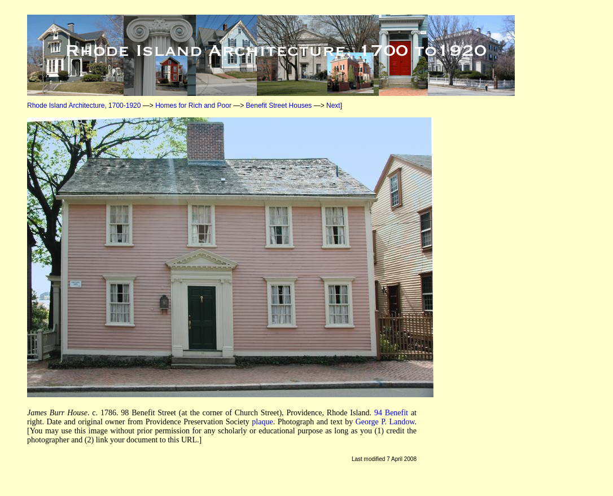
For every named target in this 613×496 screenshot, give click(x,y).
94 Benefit (391, 413)
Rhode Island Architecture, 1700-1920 (84, 105)
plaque (262, 422)
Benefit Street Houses (279, 105)
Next (333, 105)
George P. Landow (385, 422)
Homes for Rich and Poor (193, 105)
